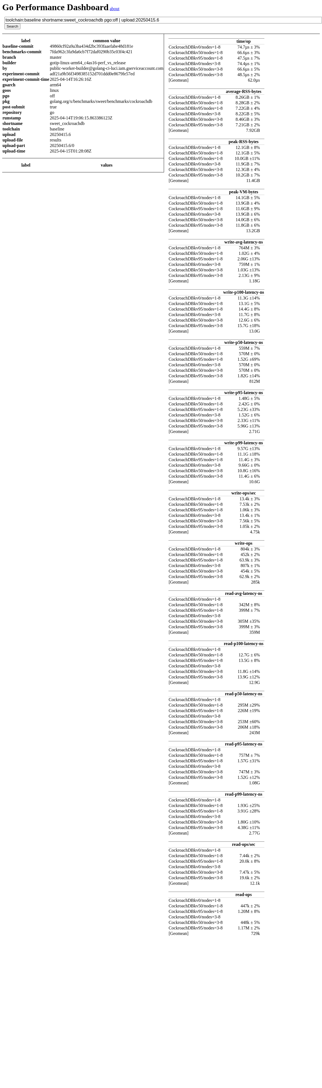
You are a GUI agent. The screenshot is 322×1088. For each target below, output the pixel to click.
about (115, 8)
